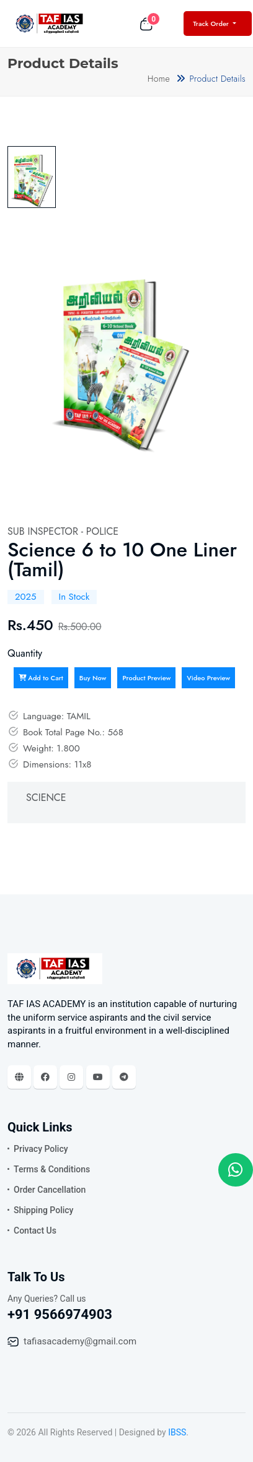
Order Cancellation (50, 1190)
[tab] (31, 177)
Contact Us (35, 1230)
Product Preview (146, 678)
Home (159, 78)
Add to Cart (41, 678)
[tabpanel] (120, 353)
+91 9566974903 (59, 1314)
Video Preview (208, 678)
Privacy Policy (41, 1149)
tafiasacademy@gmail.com (80, 1341)
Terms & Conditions (52, 1169)
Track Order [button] (212, 23)
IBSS (177, 1432)
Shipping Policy (43, 1210)
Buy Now (93, 678)
